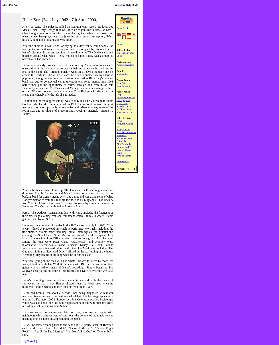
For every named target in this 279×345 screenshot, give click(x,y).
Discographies (123, 100)
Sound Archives (124, 106)
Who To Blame (124, 155)
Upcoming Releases (126, 97)
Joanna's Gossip (124, 150)
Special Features (124, 138)
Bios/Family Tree (125, 144)
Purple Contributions (126, 132)
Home (119, 44)
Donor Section (123, 28)
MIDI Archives (124, 109)
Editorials (121, 141)
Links (119, 152)
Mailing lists (122, 74)
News (119, 120)
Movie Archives (124, 112)
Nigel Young (29, 340)
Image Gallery (123, 129)
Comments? (123, 161)
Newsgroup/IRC (124, 147)
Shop (119, 94)
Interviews (122, 135)
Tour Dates (122, 83)
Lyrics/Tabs (122, 103)
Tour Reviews (123, 86)
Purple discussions (125, 64)
